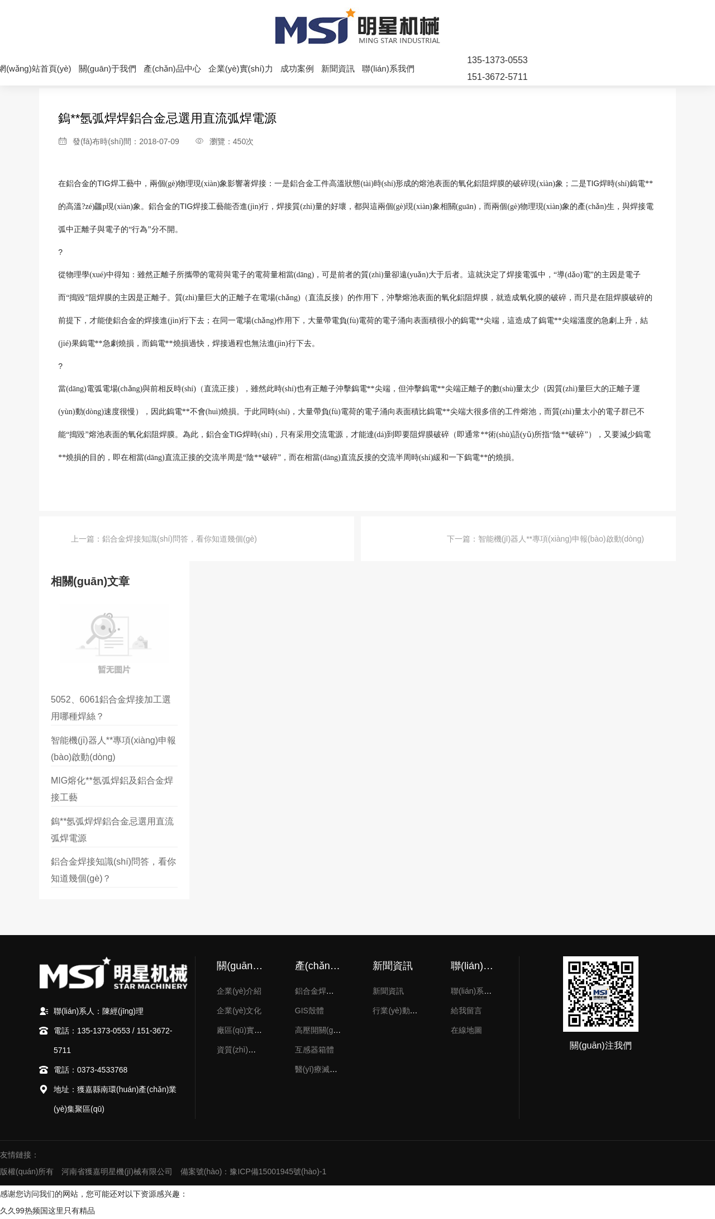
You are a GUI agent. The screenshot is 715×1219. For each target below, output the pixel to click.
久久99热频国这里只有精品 (47, 1210)
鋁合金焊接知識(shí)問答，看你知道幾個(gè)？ (179, 538)
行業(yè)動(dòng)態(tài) (413, 1010)
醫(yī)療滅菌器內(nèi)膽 (335, 1069)
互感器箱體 (314, 1049)
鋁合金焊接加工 (322, 990)
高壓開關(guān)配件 (329, 1030)
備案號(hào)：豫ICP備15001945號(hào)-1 (253, 1171)
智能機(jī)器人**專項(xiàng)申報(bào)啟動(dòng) (561, 538)
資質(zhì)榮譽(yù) (247, 1049)
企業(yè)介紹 (239, 990)
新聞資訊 (388, 990)
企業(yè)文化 (239, 1010)
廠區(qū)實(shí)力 (247, 1030)
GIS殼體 (309, 1010)
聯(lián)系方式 (475, 990)
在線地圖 (466, 1030)
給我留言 (466, 1010)
